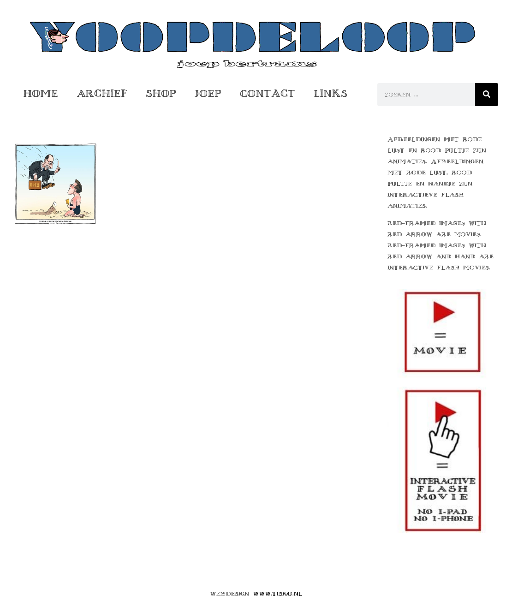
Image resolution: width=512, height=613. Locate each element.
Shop (161, 93)
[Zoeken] (486, 94)
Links (330, 93)
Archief (102, 93)
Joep (208, 93)
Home (40, 93)
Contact (267, 93)
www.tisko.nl (278, 593)
